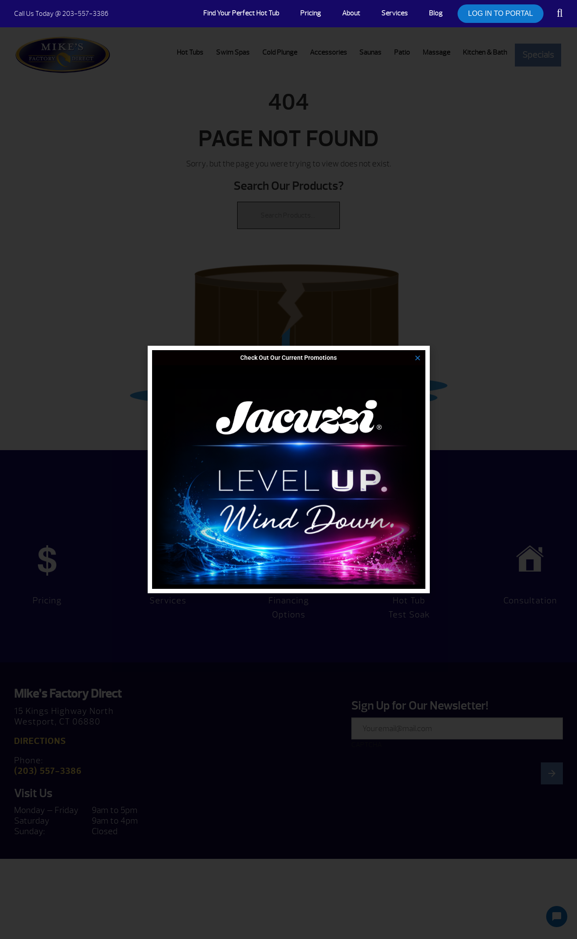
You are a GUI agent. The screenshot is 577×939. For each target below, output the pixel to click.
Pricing (310, 13)
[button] (417, 358)
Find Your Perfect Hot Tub (241, 13)
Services (394, 13)
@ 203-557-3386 (61, 13)
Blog (436, 13)
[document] (288, 469)
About (351, 13)
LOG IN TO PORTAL (500, 13)
